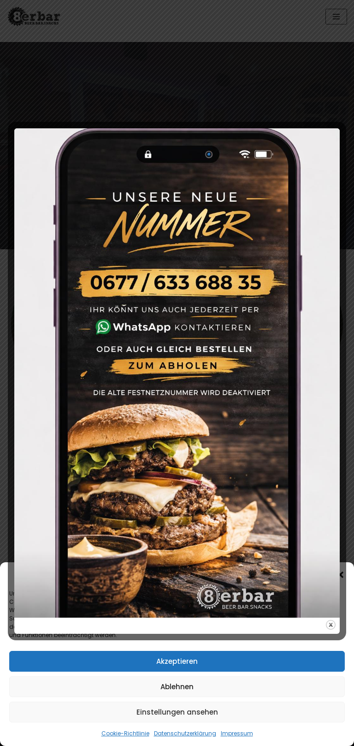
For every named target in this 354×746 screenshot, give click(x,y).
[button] (340, 574)
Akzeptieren (177, 661)
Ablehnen (177, 687)
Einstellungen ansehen (177, 712)
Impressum (237, 733)
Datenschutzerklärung (185, 733)
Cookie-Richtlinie (125, 733)
